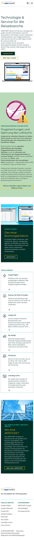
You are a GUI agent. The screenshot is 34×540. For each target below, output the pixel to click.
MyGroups (4, 517)
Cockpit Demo (8, 53)
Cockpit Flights (6, 505)
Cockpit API (5, 511)
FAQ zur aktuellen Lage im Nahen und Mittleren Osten (17, 187)
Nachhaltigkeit (23, 508)
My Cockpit (4, 519)
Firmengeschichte (24, 511)
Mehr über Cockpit (9, 58)
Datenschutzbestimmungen (10, 533)
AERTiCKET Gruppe (24, 505)
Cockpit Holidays (6, 514)
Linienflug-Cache (6, 522)
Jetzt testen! (11, 257)
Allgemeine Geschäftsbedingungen (13, 535)
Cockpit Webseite (7, 508)
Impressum (19, 531)
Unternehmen (23, 503)
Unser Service (5, 525)
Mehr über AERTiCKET (15, 468)
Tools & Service (7, 503)
